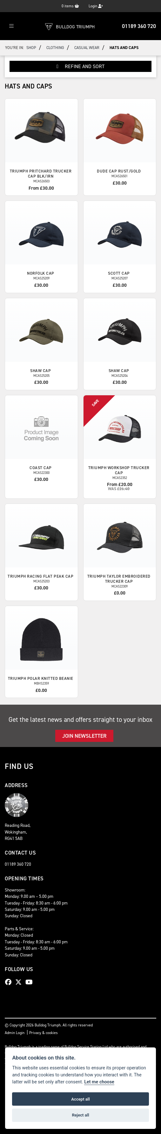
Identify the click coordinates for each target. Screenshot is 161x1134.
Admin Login (14, 1032)
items (70, 6)
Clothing (55, 47)
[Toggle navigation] (11, 26)
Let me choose (99, 1082)
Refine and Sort (80, 66)
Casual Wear (86, 47)
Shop (31, 47)
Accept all (80, 1099)
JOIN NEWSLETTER (84, 735)
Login (96, 6)
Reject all (80, 1115)
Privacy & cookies (43, 1032)
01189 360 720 (139, 26)
